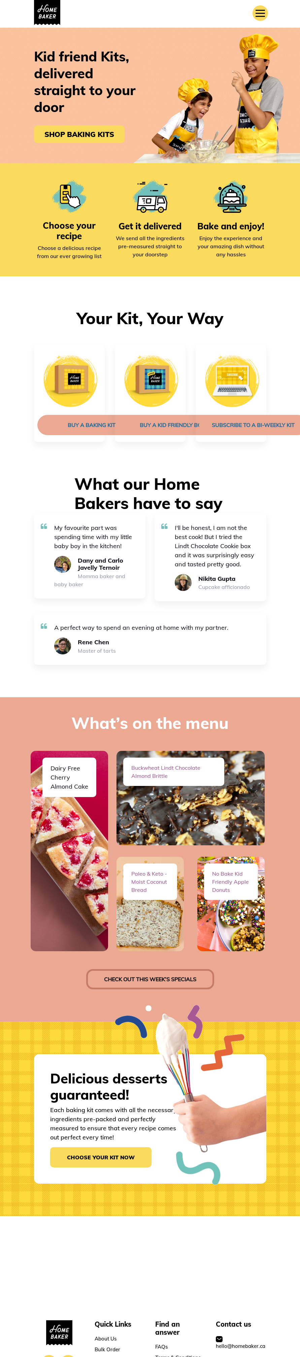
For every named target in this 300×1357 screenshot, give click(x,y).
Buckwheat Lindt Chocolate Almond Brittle (165, 771)
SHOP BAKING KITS (79, 134)
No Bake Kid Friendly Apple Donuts (230, 881)
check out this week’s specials (150, 979)
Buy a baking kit (91, 425)
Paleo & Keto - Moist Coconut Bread (149, 881)
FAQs (161, 1350)
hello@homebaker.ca (240, 1346)
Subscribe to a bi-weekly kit (253, 425)
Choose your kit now (101, 1157)
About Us (105, 1342)
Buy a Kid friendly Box (172, 425)
